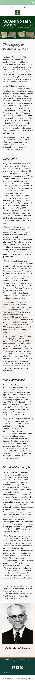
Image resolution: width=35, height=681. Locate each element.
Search (25, 7)
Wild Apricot (14, 679)
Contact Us (6, 672)
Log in (17, 12)
